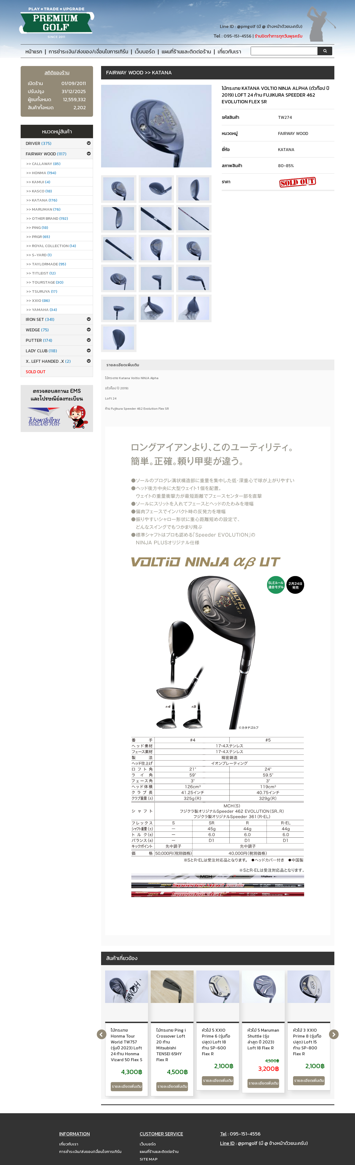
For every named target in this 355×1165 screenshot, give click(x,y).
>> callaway (43, 163)
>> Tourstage (44, 282)
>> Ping (37, 227)
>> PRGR (38, 236)
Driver (38, 143)
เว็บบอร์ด (148, 1135)
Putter (39, 340)
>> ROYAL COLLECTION (51, 246)
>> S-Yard (38, 255)
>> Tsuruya (41, 291)
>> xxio (38, 300)
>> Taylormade (46, 264)
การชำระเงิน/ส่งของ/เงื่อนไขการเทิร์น (90, 1143)
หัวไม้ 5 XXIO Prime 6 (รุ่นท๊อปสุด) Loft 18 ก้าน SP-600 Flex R (290, 1036)
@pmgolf (246, 26)
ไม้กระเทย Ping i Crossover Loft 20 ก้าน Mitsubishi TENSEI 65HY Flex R (212, 1036)
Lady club (41, 350)
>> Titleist (41, 273)
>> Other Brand (47, 218)
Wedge (37, 330)
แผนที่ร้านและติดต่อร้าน (159, 1143)
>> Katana (41, 200)
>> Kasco (39, 191)
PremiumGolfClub (266, 1160)
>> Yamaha (41, 309)
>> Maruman (43, 209)
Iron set (40, 319)
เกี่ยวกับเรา (68, 1135)
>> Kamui (38, 182)
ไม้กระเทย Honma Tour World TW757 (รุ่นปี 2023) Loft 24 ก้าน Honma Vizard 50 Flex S (138, 1036)
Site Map (148, 1150)
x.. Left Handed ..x (48, 361)
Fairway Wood (46, 154)
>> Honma (41, 173)
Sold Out (36, 371)
